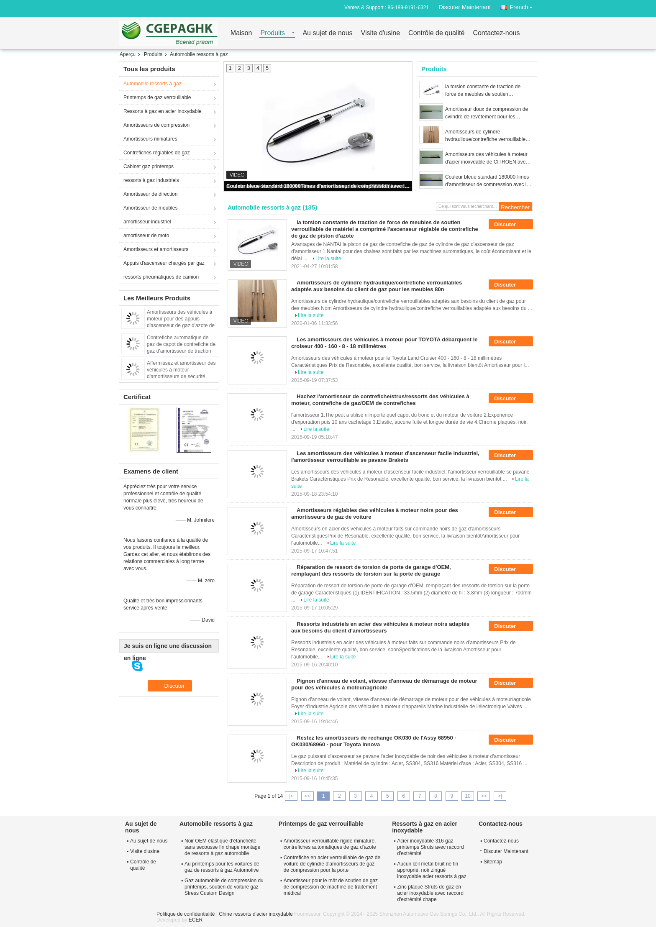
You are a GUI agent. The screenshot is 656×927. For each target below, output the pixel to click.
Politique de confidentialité (185, 914)
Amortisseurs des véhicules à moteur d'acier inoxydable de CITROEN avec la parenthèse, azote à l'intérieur (486, 158)
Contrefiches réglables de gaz (156, 153)
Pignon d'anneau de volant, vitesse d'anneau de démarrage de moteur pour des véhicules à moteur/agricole (384, 684)
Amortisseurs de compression (156, 125)
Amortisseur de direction (150, 194)
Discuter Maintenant (465, 7)
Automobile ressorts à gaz (152, 84)
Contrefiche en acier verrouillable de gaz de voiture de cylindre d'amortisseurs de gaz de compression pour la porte (332, 864)
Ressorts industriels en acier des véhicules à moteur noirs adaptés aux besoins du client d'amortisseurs (380, 627)
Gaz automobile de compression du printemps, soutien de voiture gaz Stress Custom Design (224, 887)
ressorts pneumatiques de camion (161, 277)
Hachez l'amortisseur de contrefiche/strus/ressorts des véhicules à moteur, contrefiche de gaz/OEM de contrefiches (380, 399)
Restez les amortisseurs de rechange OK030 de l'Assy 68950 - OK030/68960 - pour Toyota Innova (373, 741)
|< (291, 796)
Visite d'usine (380, 33)
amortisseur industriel (147, 222)
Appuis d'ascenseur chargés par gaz (164, 263)
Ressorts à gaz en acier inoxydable (162, 111)
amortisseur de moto (146, 235)
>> (484, 796)
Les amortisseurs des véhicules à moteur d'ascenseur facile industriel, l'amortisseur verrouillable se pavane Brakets (385, 456)
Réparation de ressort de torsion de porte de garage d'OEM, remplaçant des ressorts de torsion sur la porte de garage (371, 570)
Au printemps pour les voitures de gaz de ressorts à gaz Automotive (221, 867)
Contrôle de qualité (436, 33)
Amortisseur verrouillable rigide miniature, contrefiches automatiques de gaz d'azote (330, 844)
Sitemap (493, 862)
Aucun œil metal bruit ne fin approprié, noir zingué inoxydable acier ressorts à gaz (431, 870)
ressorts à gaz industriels (151, 180)
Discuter (511, 224)
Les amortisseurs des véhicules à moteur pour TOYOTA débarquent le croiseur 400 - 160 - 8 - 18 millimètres (384, 342)
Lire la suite (328, 258)
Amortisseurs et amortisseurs (155, 249)
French (523, 5)
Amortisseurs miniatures (150, 139)
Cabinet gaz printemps (148, 166)
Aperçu (128, 54)
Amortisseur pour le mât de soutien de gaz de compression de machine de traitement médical (331, 887)
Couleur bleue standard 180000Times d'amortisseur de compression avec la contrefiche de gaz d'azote (318, 186)
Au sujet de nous (327, 33)
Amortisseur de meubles (150, 208)
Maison (241, 33)
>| (500, 796)
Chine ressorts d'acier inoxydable (255, 914)
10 (467, 796)
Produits (272, 33)
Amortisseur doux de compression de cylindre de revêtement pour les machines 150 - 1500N (486, 113)
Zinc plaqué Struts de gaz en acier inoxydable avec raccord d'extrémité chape (430, 893)
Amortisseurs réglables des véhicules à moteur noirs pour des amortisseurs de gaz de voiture (374, 513)
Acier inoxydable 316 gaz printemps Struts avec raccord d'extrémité (430, 847)
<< (307, 796)
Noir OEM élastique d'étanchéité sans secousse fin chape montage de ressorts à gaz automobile (222, 847)
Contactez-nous (496, 33)
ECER (195, 920)
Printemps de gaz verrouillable (157, 97)
